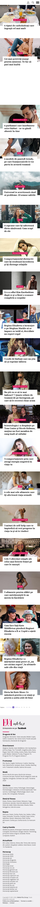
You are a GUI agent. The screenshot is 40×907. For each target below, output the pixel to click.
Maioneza (18, 818)
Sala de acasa (15, 807)
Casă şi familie (9, 827)
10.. (19, 707)
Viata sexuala (21, 737)
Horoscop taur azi (9, 874)
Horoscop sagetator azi (11, 879)
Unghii (12, 763)
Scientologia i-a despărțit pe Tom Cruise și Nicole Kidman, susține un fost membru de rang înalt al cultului (19, 429)
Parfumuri (19, 763)
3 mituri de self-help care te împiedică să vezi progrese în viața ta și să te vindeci (19, 528)
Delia (26, 752)
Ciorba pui (13, 820)
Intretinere (6, 803)
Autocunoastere (20, 253)
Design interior (23, 832)
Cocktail (22, 816)
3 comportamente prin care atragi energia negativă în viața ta (18, 461)
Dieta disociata (18, 805)
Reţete (5, 812)
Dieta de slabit (8, 805)
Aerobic (13, 803)
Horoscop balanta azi (10, 887)
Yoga (30, 801)
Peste (21, 814)
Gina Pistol (32, 752)
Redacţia (5, 903)
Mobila (32, 830)
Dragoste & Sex (20, 120)
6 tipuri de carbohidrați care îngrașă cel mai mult (19, 27)
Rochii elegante (26, 776)
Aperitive (6, 818)
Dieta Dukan (16, 801)
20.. (22, 707)
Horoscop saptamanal (10, 891)
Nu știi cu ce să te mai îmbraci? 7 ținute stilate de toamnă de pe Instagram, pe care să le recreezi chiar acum (19, 396)
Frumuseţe (7, 761)
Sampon (17, 765)
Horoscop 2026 (8, 854)
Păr (4, 763)
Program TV (27, 754)
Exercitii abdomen (23, 803)
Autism (12, 836)
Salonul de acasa (25, 767)
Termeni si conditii (26, 901)
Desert (11, 818)
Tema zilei (27, 843)
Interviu (12, 843)
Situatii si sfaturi (20, 453)
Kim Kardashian (30, 748)
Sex (19, 486)
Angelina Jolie (26, 750)
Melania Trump (17, 754)
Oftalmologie (21, 792)
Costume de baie (8, 776)
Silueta (26, 805)
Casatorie (10, 739)
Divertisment (20, 420)
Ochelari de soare (22, 778)
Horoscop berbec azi (10, 889)
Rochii (8, 763)
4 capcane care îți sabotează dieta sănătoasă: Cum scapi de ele (19, 228)
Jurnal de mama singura (11, 833)
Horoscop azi (7, 858)
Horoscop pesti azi (9, 883)
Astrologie (20, 353)
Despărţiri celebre (17, 845)
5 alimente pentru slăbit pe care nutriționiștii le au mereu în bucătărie (18, 595)
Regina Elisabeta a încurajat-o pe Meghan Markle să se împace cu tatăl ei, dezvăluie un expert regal (19, 329)
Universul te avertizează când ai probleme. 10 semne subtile (20, 193)
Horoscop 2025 (8, 856)
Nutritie (32, 803)
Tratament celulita (12, 767)
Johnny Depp (7, 750)
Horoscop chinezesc (10, 862)
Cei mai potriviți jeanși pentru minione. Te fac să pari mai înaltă (17, 61)
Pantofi (17, 776)
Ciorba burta (22, 820)
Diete (4, 801)
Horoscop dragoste (9, 860)
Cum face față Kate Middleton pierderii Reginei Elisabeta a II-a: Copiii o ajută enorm (20, 629)
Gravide (22, 833)
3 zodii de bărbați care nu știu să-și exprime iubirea (19, 360)
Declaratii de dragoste (18, 741)
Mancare (6, 814)
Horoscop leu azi (8, 885)
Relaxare (25, 801)
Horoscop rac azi (8, 868)
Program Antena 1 (20, 756)
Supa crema (30, 816)
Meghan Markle (8, 748)
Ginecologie (30, 788)
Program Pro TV (8, 756)
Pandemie (8, 847)
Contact (12, 903)
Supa (4, 816)
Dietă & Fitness (20, 20)
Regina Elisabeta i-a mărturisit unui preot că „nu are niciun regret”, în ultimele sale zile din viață (20, 663)
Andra (21, 752)
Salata (28, 814)
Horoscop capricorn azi (11, 876)
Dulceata (10, 816)
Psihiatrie (21, 794)
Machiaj (31, 763)
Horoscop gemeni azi (10, 870)
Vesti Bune (27, 845)
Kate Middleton (19, 748)
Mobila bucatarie (8, 830)
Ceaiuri (10, 788)
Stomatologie (7, 790)
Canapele (6, 832)
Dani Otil (10, 752)
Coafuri (25, 763)
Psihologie (20, 186)
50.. (30, 707)
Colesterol (16, 790)
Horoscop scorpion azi (10, 877)
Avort (28, 792)
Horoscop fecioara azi (10, 872)
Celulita (27, 765)
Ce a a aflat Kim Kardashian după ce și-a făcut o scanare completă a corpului (19, 295)
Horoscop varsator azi (10, 881)
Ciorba (16, 814)
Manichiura (10, 765)
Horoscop (7, 852)
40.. (27, 707)
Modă (20, 53)
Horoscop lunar (8, 866)
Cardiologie (12, 792)
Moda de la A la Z (20, 386)
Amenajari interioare (22, 830)
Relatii (29, 737)
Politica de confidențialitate (11, 901)
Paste (11, 814)
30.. (24, 707)
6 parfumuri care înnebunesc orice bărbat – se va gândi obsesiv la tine (19, 128)
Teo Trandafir (17, 750)
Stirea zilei (19, 843)
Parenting (32, 832)
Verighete (12, 778)
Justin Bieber (7, 754)
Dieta (20, 220)
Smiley (16, 752)
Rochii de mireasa (25, 774)
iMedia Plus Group (22, 897)
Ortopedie (13, 794)
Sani (4, 765)
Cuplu (33, 737)
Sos (24, 814)
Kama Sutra (22, 739)
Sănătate (6, 785)
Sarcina (5, 788)
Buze (22, 765)
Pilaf (23, 818)
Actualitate (7, 840)
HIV (8, 794)
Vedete (20, 286)
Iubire (5, 739)
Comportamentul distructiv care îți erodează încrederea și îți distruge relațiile (19, 261)
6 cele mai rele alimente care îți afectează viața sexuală (19, 493)
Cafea (33, 814)
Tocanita (16, 816)
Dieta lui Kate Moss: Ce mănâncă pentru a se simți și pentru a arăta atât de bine (19, 695)
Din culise (6, 843)
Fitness (9, 801)
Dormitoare (14, 832)
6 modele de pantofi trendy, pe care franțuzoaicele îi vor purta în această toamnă (19, 161)
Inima (16, 788)
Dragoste (6, 737)
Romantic (13, 737)
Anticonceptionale (26, 790)
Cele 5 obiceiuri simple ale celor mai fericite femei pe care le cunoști (18, 561)
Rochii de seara (12, 774)
